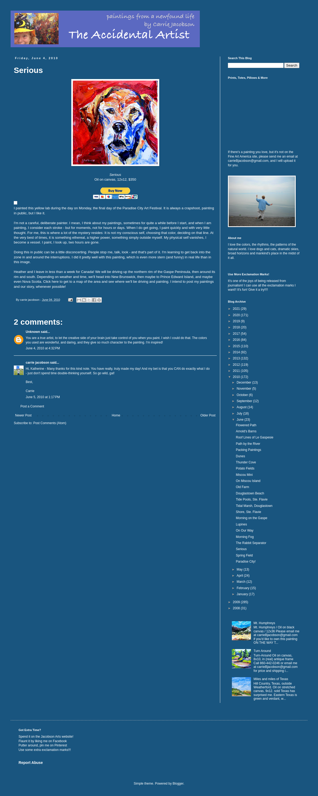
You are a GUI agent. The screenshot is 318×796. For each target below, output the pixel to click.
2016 (237, 340)
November (244, 388)
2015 (237, 346)
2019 (237, 321)
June (240, 419)
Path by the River (248, 444)
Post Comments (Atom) (49, 423)
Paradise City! (246, 561)
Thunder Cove (246, 462)
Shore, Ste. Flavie (248, 512)
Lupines (241, 524)
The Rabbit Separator (251, 543)
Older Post (207, 415)
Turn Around (262, 651)
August (242, 407)
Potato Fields (245, 468)
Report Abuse (31, 762)
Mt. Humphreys (264, 623)
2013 (237, 358)
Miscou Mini (244, 475)
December (244, 382)
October (243, 395)
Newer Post (23, 415)
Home (116, 415)
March (241, 582)
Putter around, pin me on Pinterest (43, 745)
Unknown (33, 332)
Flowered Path (246, 425)
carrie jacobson (37, 362)
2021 (237, 309)
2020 (237, 315)
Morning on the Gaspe (251, 518)
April (240, 575)
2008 (237, 608)
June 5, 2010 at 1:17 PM (43, 397)
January (243, 594)
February (243, 588)
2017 (237, 334)
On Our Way (244, 530)
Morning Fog (245, 537)
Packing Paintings (248, 450)
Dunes (240, 456)
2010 (237, 377)
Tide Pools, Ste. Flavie (252, 499)
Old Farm (242, 487)
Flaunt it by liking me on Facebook (43, 741)
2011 (237, 371)
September (245, 401)
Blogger (178, 783)
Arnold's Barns (246, 431)
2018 (237, 327)
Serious (241, 549)
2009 (237, 602)
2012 (237, 365)
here (55, 282)
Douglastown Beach (250, 493)
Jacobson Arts (51, 736)
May (240, 569)
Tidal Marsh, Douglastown (254, 506)
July (240, 413)
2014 (237, 352)
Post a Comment (32, 406)
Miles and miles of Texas (271, 679)
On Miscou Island (248, 481)
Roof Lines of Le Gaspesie (254, 437)
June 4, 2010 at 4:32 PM (43, 348)
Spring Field (244, 555)
